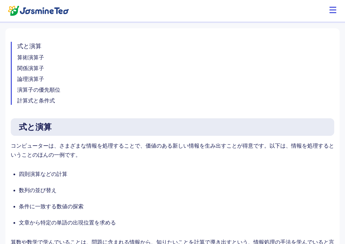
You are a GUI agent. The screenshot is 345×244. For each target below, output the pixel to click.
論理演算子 (30, 79)
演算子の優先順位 (38, 90)
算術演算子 (30, 57)
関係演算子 (30, 68)
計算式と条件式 (36, 100)
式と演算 (29, 46)
